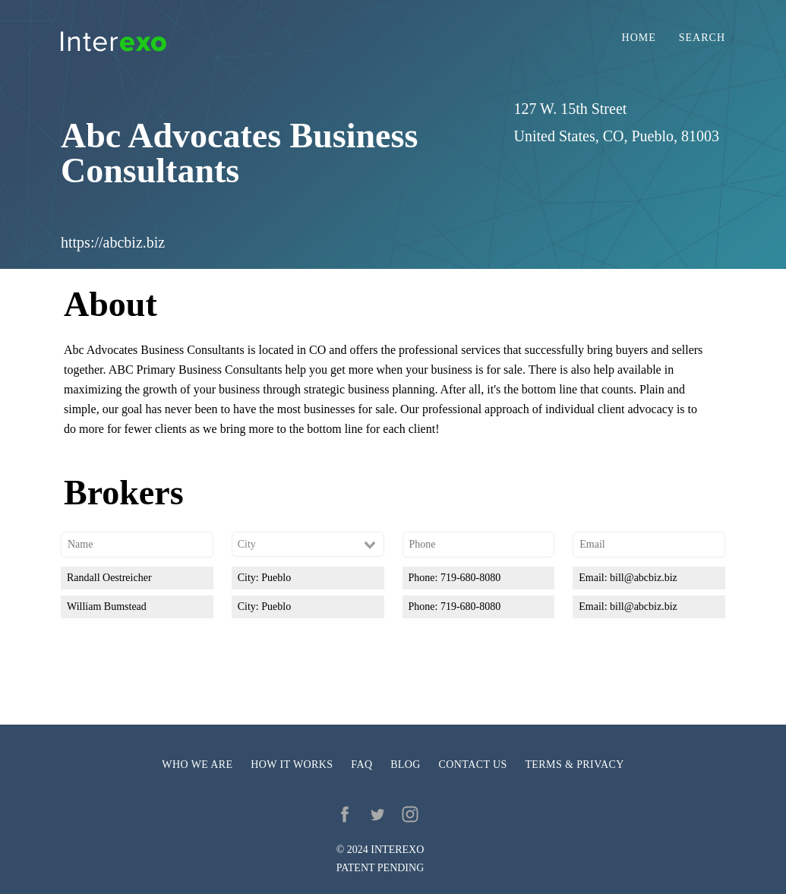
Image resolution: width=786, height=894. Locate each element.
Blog (405, 764)
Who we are (197, 764)
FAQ (361, 764)
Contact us (473, 764)
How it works (292, 764)
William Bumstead (107, 606)
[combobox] (308, 545)
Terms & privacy (574, 764)
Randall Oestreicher (109, 577)
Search (702, 38)
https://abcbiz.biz (113, 242)
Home (639, 38)
